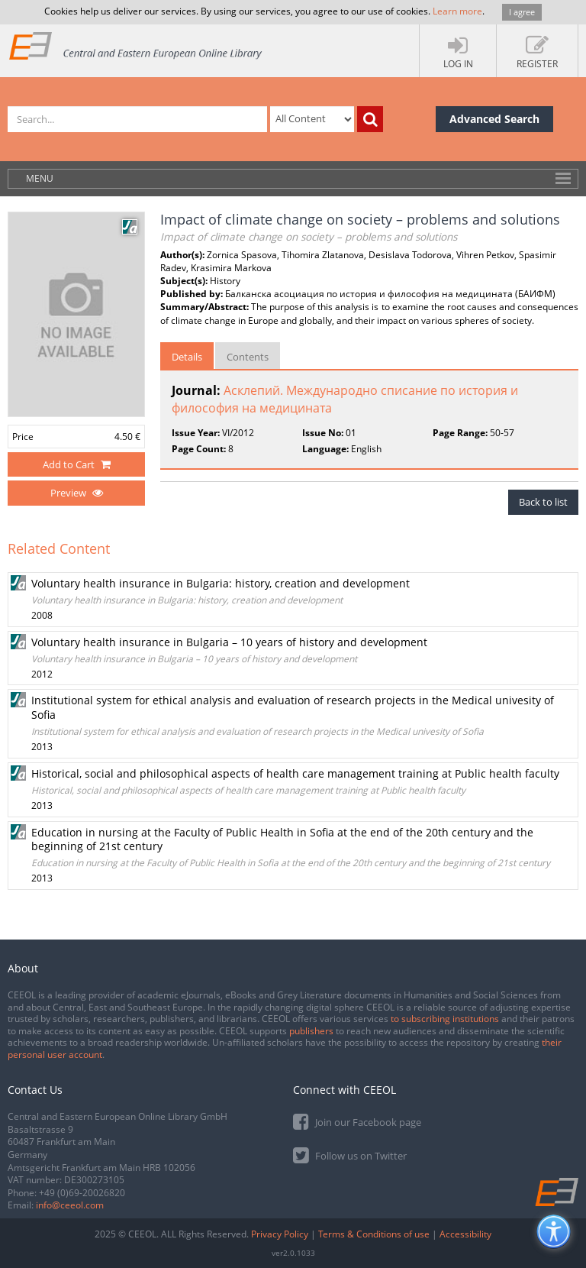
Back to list (543, 502)
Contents (248, 357)
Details (187, 357)
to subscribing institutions (445, 1018)
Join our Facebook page (357, 1121)
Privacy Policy (279, 1234)
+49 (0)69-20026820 (82, 1192)
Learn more (457, 11)
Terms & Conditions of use (374, 1234)
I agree (522, 12)
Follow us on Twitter (350, 1155)
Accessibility (465, 1234)
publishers (311, 1030)
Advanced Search (494, 119)
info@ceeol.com (70, 1204)
